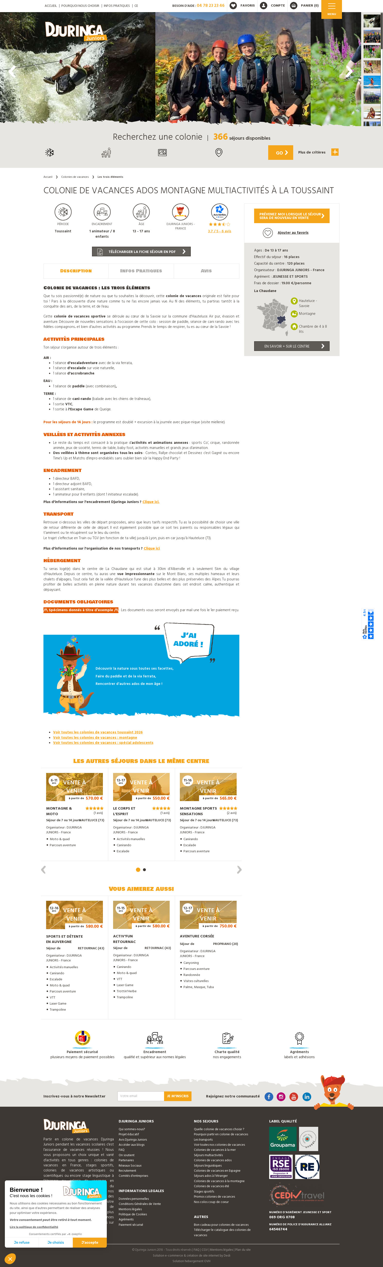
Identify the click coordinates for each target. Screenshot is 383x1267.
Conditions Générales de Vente (140, 1203)
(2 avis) (232, 813)
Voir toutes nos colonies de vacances (219, 1144)
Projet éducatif (129, 1134)
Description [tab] (76, 270)
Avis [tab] (206, 270)
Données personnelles (134, 1198)
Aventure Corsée (197, 936)
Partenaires (126, 1159)
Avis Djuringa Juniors (133, 1139)
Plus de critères (318, 152)
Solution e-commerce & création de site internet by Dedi (191, 1255)
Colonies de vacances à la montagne (219, 1180)
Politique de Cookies (133, 1214)
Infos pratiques (117, 6)
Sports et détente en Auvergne (64, 939)
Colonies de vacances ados (213, 1159)
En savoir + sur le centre (294, 346)
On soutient (126, 1154)
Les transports (203, 1139)
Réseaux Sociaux (130, 1165)
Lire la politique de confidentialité (34, 1227)
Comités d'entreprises (133, 1175)
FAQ (122, 1149)
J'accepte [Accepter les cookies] (90, 1243)
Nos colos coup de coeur (211, 1201)
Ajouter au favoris (285, 233)
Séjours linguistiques (208, 1165)
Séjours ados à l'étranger (211, 1175)
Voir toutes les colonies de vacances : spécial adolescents (103, 742)
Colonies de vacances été (211, 1185)
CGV (205, 1249)
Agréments (126, 1219)
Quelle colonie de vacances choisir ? (219, 1128)
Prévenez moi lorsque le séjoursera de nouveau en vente (291, 216)
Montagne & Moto (59, 811)
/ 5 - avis (219, 231)
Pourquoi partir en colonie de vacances (221, 1134)
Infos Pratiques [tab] (141, 270)
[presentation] (12, 71)
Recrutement (127, 1170)
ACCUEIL (51, 6)
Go (280, 153)
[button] (372, 21)
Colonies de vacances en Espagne (217, 1170)
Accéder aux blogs (131, 1144)
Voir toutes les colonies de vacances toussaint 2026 (98, 732)
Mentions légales (130, 1208)
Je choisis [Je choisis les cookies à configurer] (56, 1243)
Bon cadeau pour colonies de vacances (221, 1224)
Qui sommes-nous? (132, 1128)
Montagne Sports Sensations (198, 811)
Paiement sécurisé (131, 1224)
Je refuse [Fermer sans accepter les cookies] (22, 1243)
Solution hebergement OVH (191, 1260)
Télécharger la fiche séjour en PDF (141, 252)
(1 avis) (98, 812)
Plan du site (243, 1249)
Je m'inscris (178, 1096)
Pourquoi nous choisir (80, 6)
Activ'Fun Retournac (124, 939)
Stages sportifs (204, 1191)
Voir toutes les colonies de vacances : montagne (95, 737)
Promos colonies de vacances (214, 1196)
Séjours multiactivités (208, 1154)
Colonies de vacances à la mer (215, 1149)
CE (136, 6)
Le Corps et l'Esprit (124, 811)
